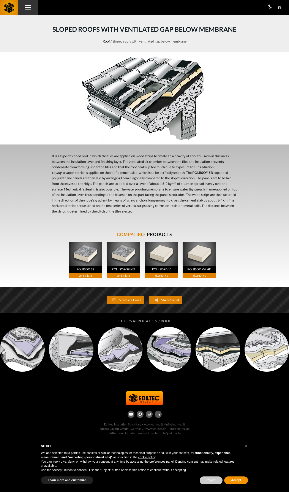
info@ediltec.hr (171, 433)
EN (280, 7)
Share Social (166, 300)
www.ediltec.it (153, 424)
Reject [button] (211, 480)
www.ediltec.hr (148, 433)
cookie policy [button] (146, 457)
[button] (246, 446)
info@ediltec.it (175, 424)
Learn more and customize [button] (67, 480)
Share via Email (125, 300)
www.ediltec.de (155, 428)
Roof (106, 41)
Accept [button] (236, 480)
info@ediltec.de (179, 428)
